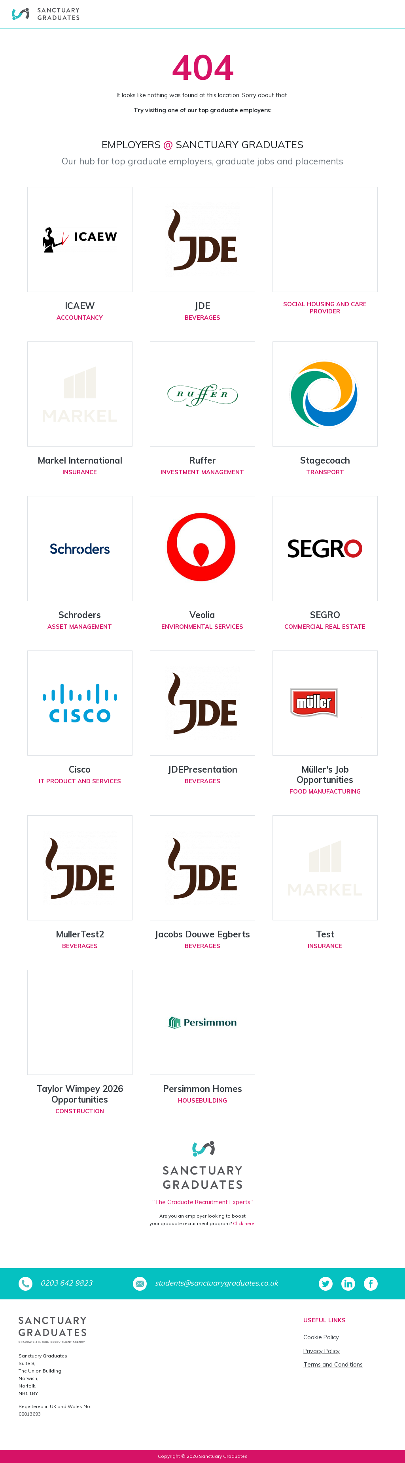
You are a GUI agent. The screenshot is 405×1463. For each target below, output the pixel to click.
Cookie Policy (321, 1337)
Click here (243, 1223)
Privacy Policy (321, 1351)
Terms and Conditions (333, 1364)
